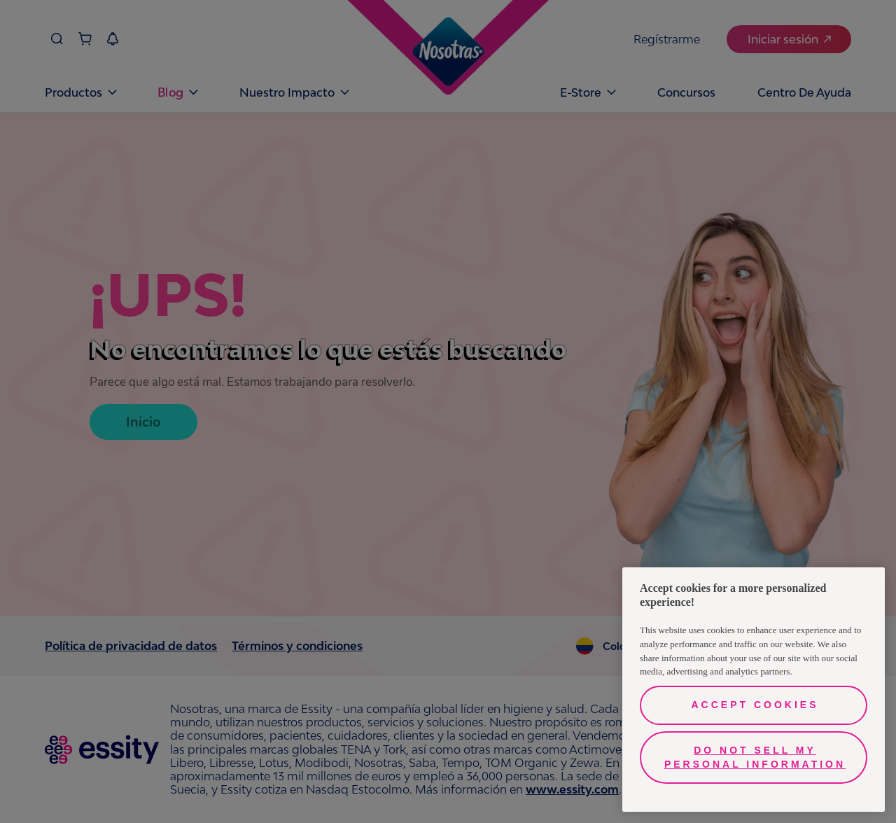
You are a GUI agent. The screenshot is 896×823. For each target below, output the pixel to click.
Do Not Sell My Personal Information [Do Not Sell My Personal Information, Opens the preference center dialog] (755, 757)
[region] (753, 689)
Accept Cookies (754, 704)
